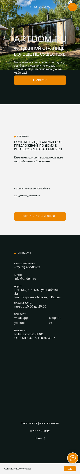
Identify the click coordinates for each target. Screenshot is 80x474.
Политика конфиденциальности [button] (40, 423)
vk (50, 323)
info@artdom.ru (25, 278)
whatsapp (21, 318)
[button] (40, 216)
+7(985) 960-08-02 (40, 6)
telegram (55, 318)
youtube (19, 323)
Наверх (40, 438)
